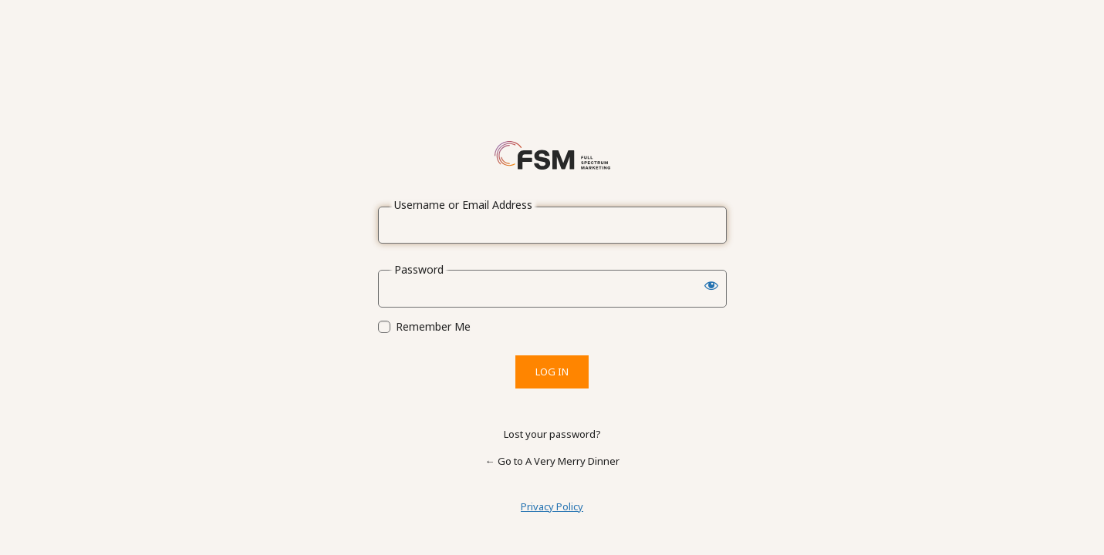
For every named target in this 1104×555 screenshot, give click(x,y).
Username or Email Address (463, 205)
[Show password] (711, 285)
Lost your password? (552, 434)
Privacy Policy (552, 506)
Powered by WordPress (552, 155)
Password (419, 269)
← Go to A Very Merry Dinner (552, 461)
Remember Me (433, 326)
